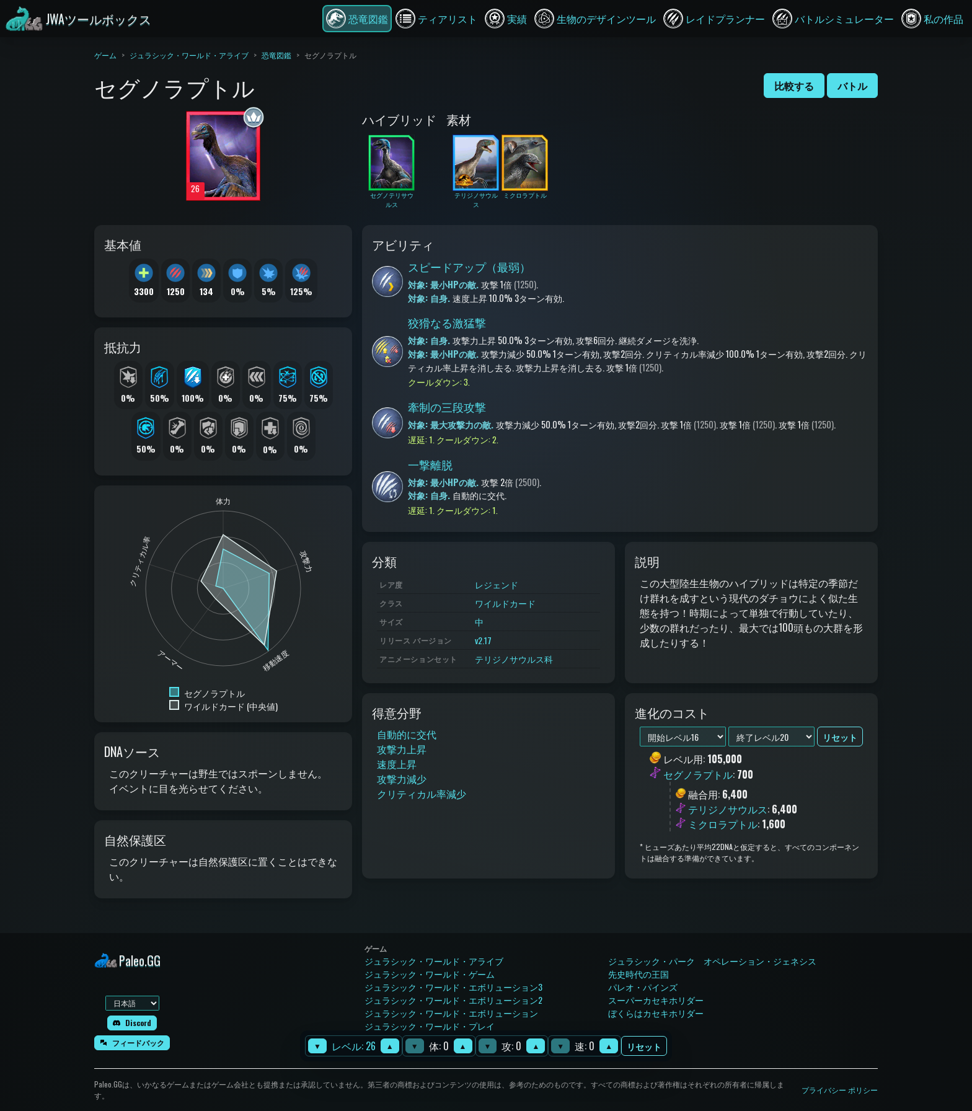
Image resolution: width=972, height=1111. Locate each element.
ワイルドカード (505, 602)
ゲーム (105, 55)
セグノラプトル (698, 774)
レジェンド (496, 584)
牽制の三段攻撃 (447, 407)
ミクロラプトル (723, 824)
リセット (644, 1046)
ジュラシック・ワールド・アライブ (189, 55)
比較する (794, 85)
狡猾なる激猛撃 (447, 322)
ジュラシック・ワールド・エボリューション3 (453, 986)
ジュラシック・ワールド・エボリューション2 (453, 999)
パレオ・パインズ (643, 986)
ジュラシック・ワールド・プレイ (430, 1025)
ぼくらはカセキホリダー (656, 1012)
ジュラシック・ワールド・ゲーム (430, 973)
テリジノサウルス (727, 809)
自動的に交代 (406, 734)
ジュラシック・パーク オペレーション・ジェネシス (712, 960)
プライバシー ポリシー (840, 1089)
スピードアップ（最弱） (469, 267)
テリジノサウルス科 (514, 658)
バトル (852, 85)
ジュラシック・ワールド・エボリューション (451, 1012)
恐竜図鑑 (276, 55)
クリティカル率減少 (421, 793)
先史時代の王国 (638, 973)
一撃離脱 (430, 464)
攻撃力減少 (401, 778)
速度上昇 (397, 763)
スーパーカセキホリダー (656, 999)
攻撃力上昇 (401, 748)
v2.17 (483, 640)
